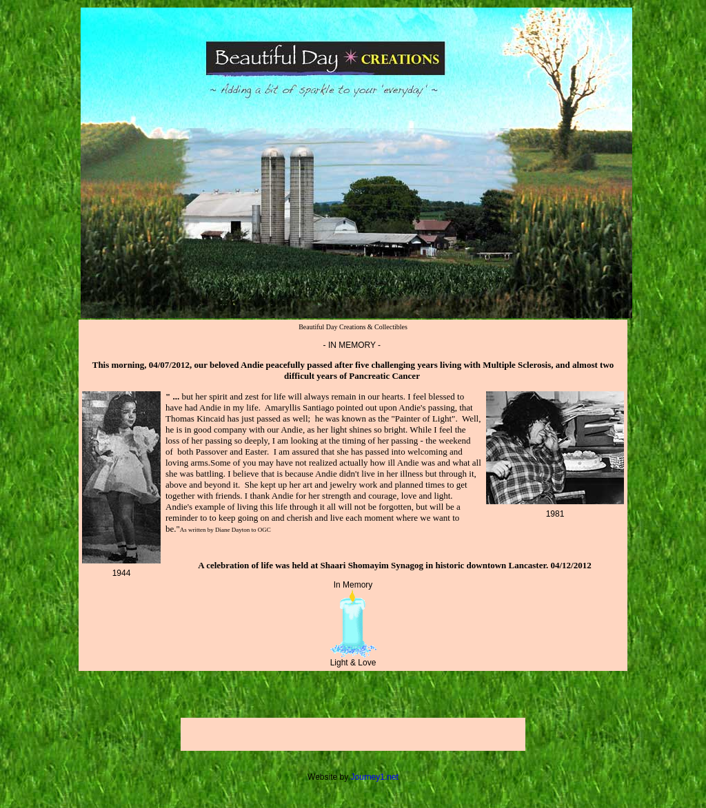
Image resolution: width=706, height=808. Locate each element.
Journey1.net (375, 777)
